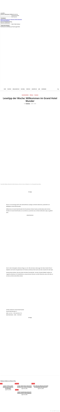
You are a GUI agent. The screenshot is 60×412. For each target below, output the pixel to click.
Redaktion (28, 103)
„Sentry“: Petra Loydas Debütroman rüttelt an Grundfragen (8, 386)
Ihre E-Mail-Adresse (16, 24)
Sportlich (17, 383)
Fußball (33, 383)
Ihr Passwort (14, 16)
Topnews (36, 95)
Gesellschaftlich (25, 95)
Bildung (31, 95)
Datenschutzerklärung (5, 20)
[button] (58, 89)
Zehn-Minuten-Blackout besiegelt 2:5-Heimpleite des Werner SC (40, 386)
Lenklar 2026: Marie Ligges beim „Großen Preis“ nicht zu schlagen (24, 386)
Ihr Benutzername (15, 15)
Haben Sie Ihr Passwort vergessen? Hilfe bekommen (11, 19)
